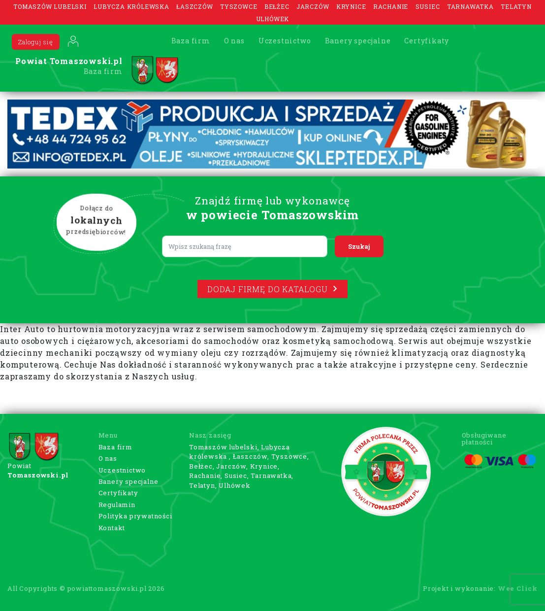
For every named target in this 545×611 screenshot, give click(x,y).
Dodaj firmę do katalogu (272, 289)
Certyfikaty (426, 40)
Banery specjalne (358, 40)
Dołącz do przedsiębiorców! (96, 220)
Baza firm (190, 40)
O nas (234, 40)
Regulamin (116, 504)
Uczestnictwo (284, 40)
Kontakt (112, 527)
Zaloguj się (35, 41)
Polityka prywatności (135, 515)
